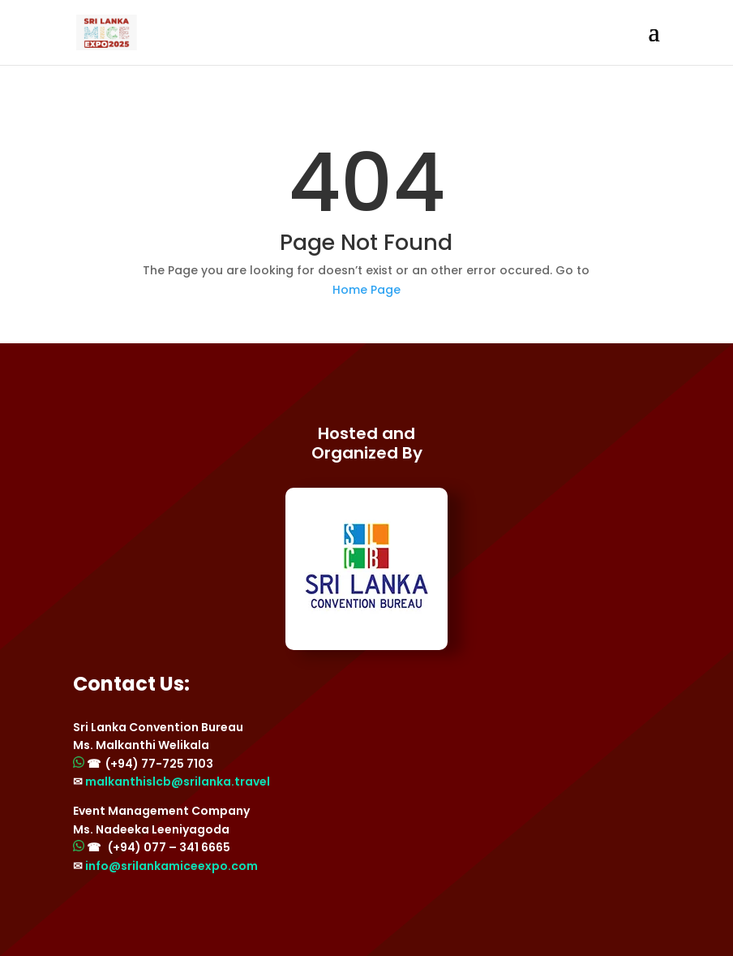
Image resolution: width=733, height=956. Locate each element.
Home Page (366, 290)
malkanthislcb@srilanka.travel (177, 781)
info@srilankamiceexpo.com (171, 866)
